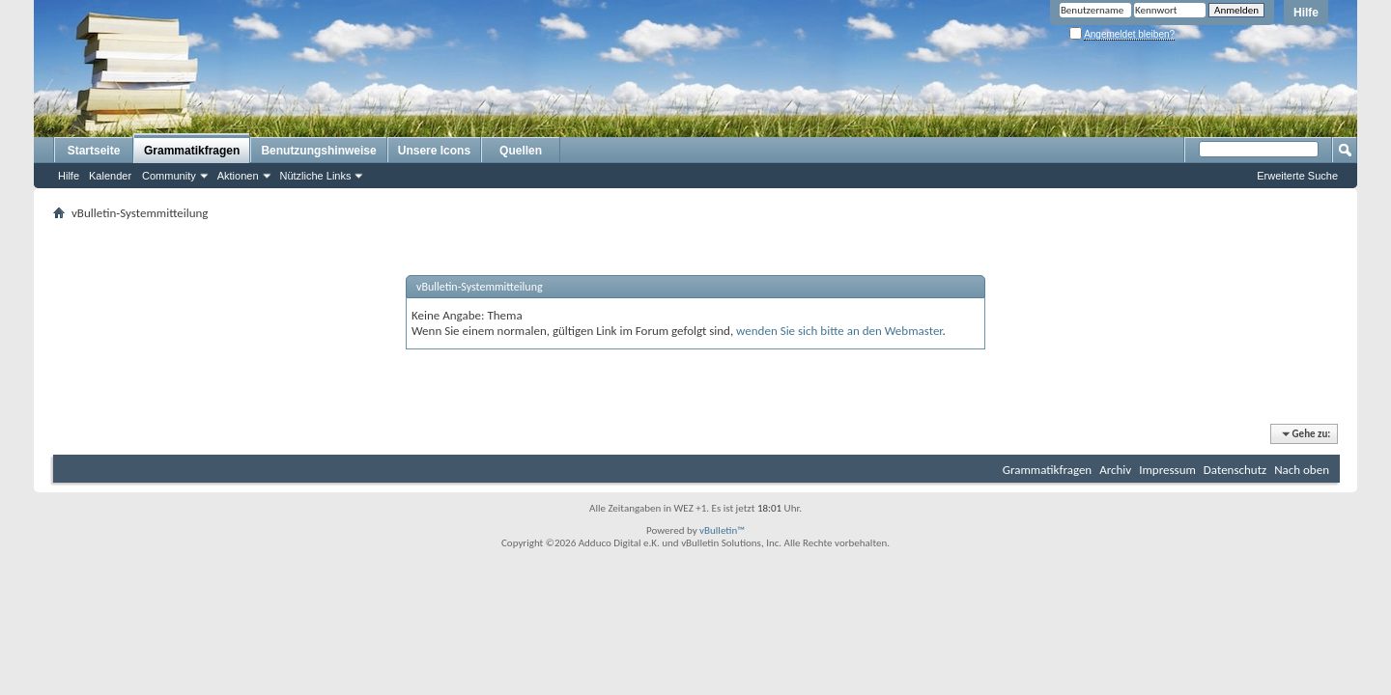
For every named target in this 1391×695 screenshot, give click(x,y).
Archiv (1115, 469)
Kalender (110, 175)
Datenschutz (1235, 469)
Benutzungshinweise (318, 150)
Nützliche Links (316, 175)
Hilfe (1306, 12)
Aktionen (238, 175)
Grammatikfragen (192, 150)
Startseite (94, 150)
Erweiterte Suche (1297, 175)
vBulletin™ (722, 530)
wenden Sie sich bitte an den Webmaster (839, 330)
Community (169, 175)
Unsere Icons (434, 150)
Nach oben (1301, 469)
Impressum (1167, 469)
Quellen (520, 150)
